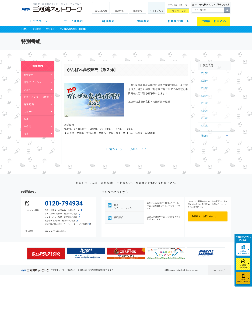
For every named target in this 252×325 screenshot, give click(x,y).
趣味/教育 (29, 104)
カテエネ (65, 311)
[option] (46, 253)
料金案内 (108, 21)
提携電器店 (170, 293)
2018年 (204, 126)
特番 (26, 133)
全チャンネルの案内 (123, 301)
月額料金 (91, 293)
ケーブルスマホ (69, 302)
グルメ (27, 89)
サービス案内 (73, 21)
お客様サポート (178, 21)
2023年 (204, 88)
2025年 (204, 73)
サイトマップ (219, 270)
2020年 (204, 110)
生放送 (27, 126)
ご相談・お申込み (213, 21)
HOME (24, 29)
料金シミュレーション (123, 206)
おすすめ (28, 74)
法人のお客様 (101, 10)
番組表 (204, 135)
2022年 (204, 95)
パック (90, 302)
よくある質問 (146, 289)
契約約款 (65, 316)
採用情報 (119, 10)
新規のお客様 (42, 289)
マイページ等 (179, 11)
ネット (64, 293)
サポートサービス (148, 298)
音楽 (26, 119)
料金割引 (91, 298)
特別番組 (50, 29)
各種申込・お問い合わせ (204, 216)
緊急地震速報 (68, 307)
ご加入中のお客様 (44, 293)
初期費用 (91, 289)
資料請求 (118, 217)
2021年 (204, 103)
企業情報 (137, 10)
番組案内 (143, 21)
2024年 (204, 80)
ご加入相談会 (172, 298)
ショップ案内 (156, 10)
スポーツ (28, 111)
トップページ (38, 21)
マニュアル (144, 293)
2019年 (204, 118)
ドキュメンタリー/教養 (36, 97)
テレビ (64, 289)
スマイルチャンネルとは (125, 289)
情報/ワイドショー (34, 82)
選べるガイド (42, 298)
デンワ (64, 298)
